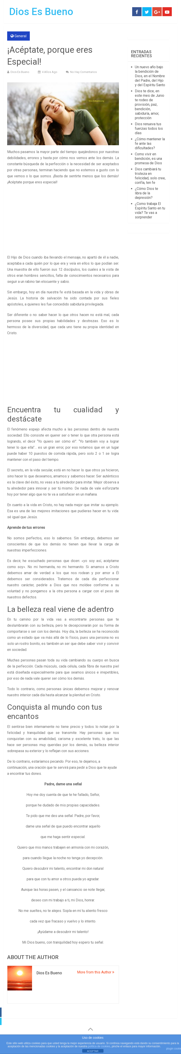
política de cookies (99, 1046)
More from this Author (95, 972)
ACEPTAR (92, 1051)
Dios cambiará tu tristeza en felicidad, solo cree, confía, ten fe (150, 176)
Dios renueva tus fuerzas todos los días (149, 128)
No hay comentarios (83, 72)
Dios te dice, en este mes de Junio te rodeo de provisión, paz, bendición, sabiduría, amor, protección (149, 104)
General (20, 36)
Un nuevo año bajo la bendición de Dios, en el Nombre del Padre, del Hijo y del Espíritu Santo (150, 76)
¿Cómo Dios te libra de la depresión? (146, 193)
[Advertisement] (63, 221)
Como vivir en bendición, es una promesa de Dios (148, 158)
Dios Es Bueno (41, 12)
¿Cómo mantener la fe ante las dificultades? (150, 143)
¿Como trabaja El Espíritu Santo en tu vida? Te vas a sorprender (150, 210)
